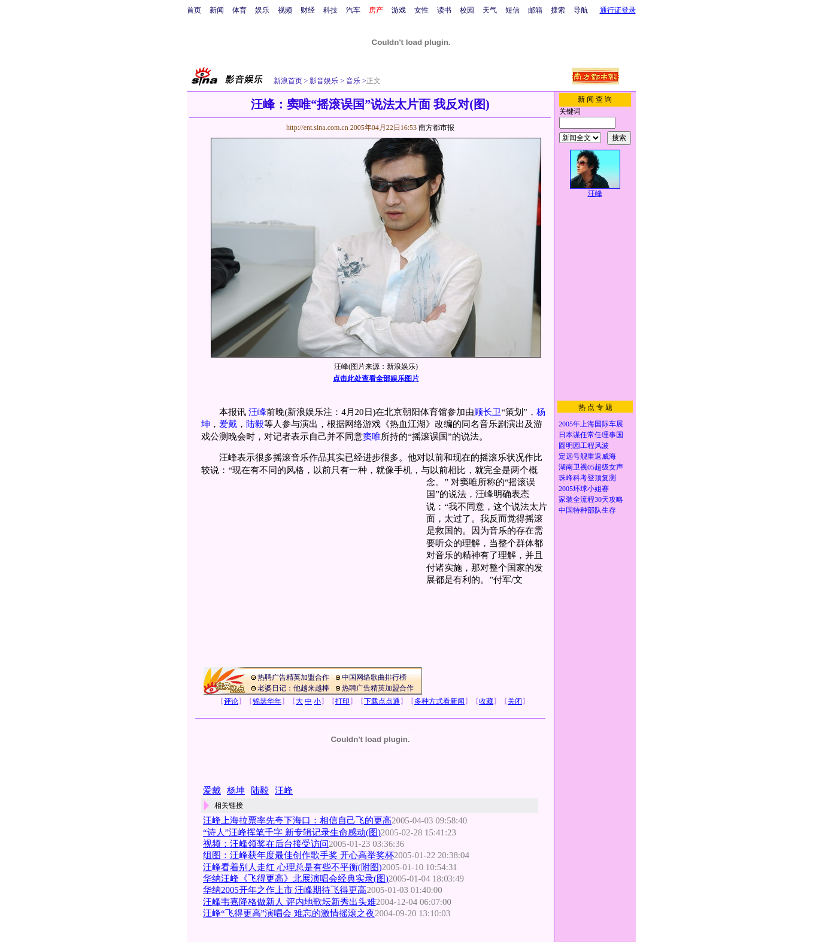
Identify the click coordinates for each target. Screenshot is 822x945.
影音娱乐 (324, 81)
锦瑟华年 (267, 701)
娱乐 (262, 10)
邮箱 (535, 10)
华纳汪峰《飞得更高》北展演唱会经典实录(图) (296, 878)
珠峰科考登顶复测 (587, 478)
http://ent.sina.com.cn (318, 127)
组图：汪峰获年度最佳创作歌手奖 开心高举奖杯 (298, 855)
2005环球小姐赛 (584, 488)
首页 (194, 10)
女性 (421, 10)
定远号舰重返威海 (587, 456)
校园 (467, 10)
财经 (308, 10)
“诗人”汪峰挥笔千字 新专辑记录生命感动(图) (292, 832)
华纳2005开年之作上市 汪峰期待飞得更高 (285, 890)
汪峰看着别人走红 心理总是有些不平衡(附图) (292, 867)
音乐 (352, 81)
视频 (285, 10)
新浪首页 (288, 81)
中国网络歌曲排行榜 (374, 677)
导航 (581, 10)
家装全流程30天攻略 (591, 499)
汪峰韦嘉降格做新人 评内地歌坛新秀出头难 (289, 902)
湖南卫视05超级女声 (591, 467)
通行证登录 (618, 10)
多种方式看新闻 (439, 701)
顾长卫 (487, 412)
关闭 (515, 701)
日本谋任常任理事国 (591, 435)
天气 (490, 10)
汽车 (353, 10)
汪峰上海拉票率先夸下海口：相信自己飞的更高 (297, 820)
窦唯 (372, 436)
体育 (239, 10)
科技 (330, 10)
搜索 (558, 10)
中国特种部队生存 (587, 510)
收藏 (486, 701)
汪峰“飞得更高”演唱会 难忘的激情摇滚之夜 (289, 913)
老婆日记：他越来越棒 (293, 688)
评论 (231, 701)
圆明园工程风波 (584, 445)
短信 (512, 10)
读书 (444, 10)
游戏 (399, 10)
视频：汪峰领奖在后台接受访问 (266, 844)
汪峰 (257, 412)
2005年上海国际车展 (591, 424)
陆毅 (255, 424)
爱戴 (228, 424)
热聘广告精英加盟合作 (293, 677)
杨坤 (236, 790)
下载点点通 (382, 701)
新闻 (217, 10)
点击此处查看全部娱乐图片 (376, 378)
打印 (342, 701)
